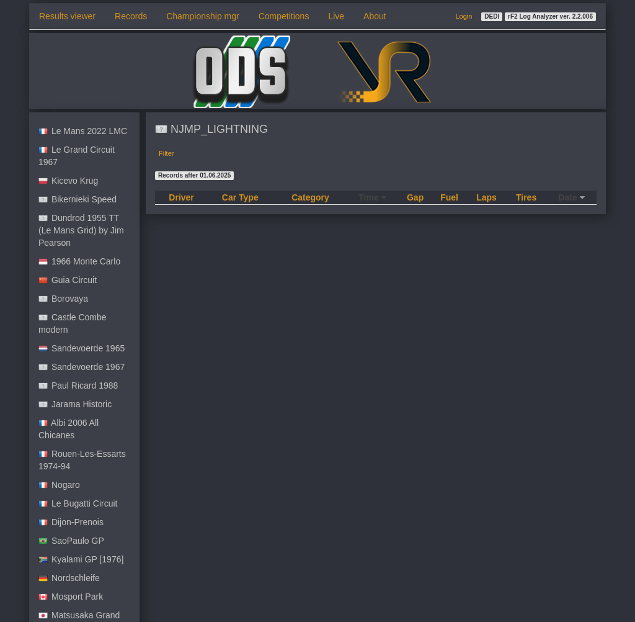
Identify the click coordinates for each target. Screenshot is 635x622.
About (374, 16)
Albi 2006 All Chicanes (68, 429)
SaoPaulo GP (71, 541)
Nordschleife (69, 578)
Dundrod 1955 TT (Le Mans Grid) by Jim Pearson (81, 230)
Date (571, 197)
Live (336, 16)
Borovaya (63, 299)
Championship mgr (202, 16)
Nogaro (59, 485)
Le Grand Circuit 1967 (76, 156)
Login (463, 16)
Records (131, 16)
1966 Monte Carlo (79, 261)
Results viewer (67, 16)
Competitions (284, 16)
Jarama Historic (75, 404)
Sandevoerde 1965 (81, 348)
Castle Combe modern (72, 323)
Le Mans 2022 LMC (82, 131)
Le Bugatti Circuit (78, 503)
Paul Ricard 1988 (78, 385)
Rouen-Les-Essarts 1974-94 (82, 460)
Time (372, 197)
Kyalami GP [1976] (80, 559)
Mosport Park (70, 597)
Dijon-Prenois (71, 522)
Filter (166, 153)
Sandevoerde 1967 (81, 367)
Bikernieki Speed (77, 199)
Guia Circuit (67, 280)
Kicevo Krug (68, 181)
